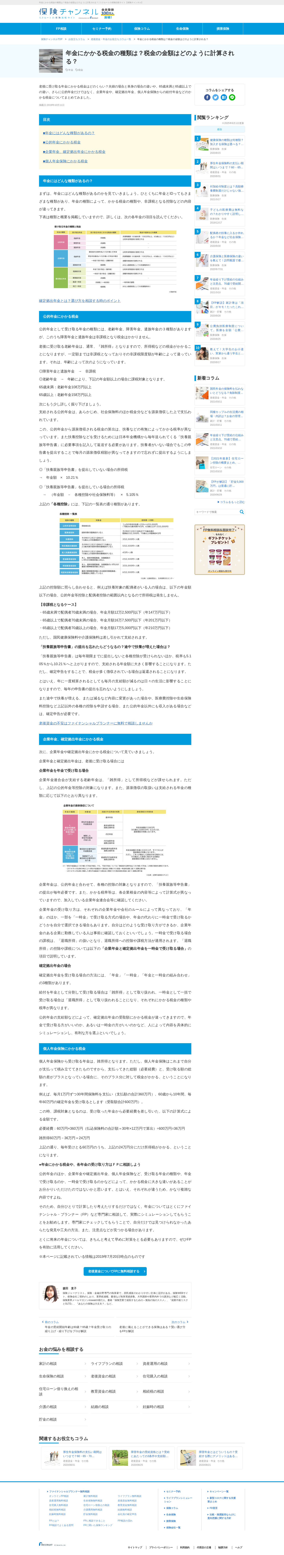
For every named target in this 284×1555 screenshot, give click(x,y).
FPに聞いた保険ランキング (97, 1525)
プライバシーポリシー (161, 1547)
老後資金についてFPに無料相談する (113, 1271)
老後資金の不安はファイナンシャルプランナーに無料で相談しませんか (96, 723)
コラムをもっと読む (232, 502)
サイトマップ (135, 1547)
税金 (80, 70)
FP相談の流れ (125, 1520)
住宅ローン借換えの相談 (96, 1505)
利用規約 (185, 1547)
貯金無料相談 (90, 1514)
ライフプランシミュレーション (178, 1500)
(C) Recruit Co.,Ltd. (52, 1545)
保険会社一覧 (173, 1527)
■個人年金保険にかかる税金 (65, 161)
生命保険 (182, 28)
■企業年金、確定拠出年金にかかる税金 (74, 152)
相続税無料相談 (57, 1509)
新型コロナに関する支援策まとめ (221, 1500)
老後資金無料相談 (127, 1500)
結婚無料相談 (125, 1509)
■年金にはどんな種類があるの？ (69, 133)
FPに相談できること (94, 1520)
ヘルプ (238, 1547)
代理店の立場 (204, 1547)
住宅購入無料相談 (58, 1505)
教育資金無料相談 (127, 1505)
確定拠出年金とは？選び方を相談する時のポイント (80, 301)
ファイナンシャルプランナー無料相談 (69, 1491)
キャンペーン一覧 (219, 1491)
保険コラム (142, 28)
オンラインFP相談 (59, 1496)
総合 (219, 129)
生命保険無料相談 (92, 1500)
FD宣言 (214, 1508)
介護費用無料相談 (92, 1509)
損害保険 (223, 28)
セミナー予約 (101, 28)
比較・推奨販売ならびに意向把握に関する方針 (221, 1516)
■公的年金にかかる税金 (62, 142)
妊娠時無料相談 (57, 1514)
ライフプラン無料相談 (129, 1496)
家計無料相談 (90, 1496)
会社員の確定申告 (127, 1514)
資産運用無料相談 (58, 1500)
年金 (70, 70)
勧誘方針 (223, 1547)
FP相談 (61, 28)
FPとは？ (54, 1520)
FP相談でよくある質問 (61, 1525)
